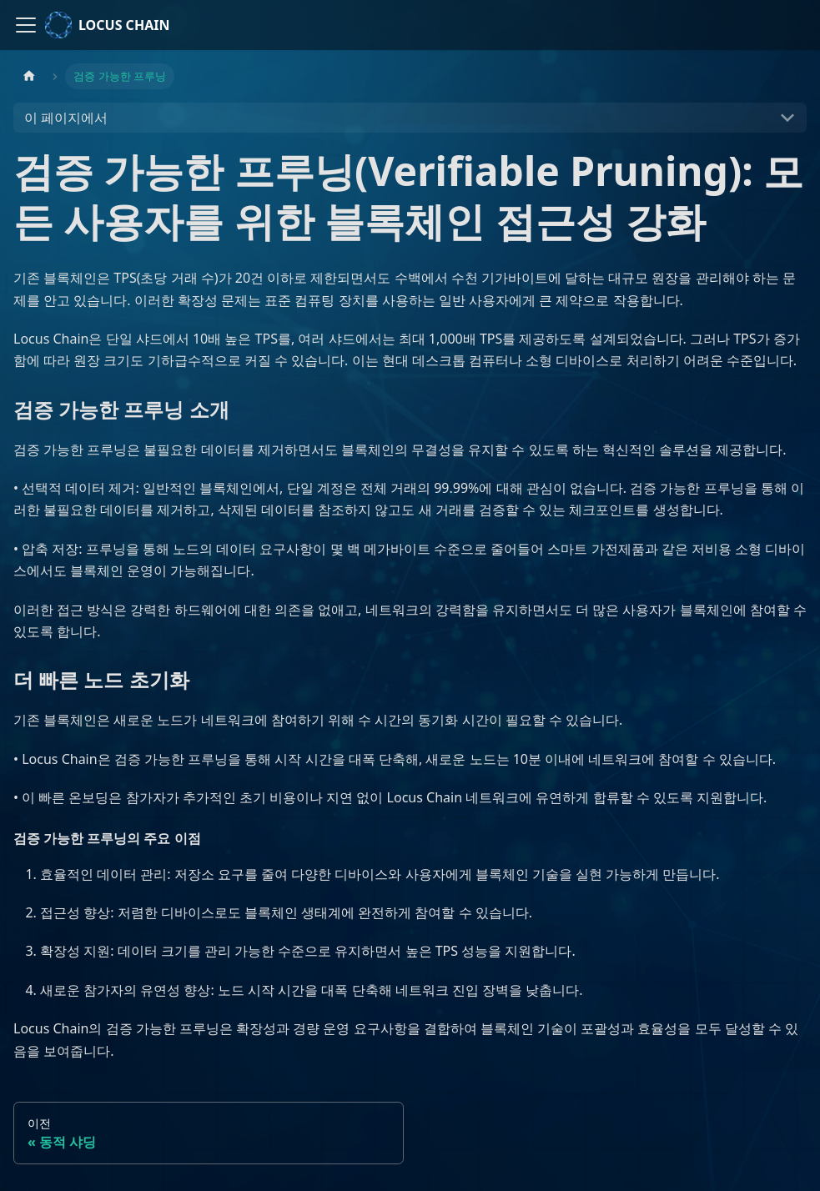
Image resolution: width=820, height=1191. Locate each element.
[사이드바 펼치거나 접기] (25, 25)
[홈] (29, 76)
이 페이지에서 (66, 117)
